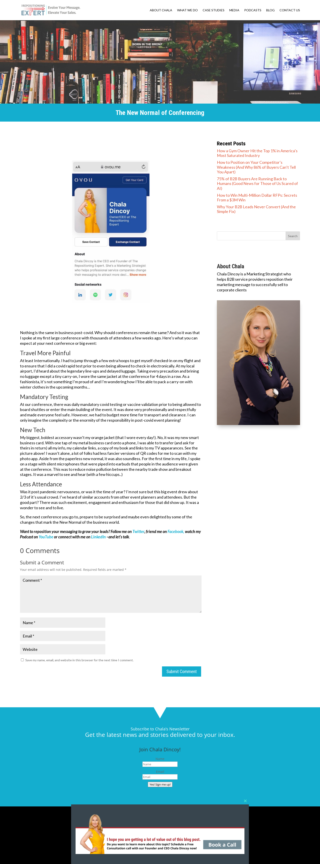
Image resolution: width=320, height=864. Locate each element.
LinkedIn (98, 536)
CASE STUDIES (213, 10)
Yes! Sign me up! (160, 784)
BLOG (270, 10)
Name (160, 759)
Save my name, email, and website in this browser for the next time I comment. (79, 660)
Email (160, 772)
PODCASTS (252, 10)
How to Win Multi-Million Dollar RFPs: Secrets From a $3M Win (257, 197)
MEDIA (234, 10)
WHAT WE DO (187, 10)
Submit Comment (181, 671)
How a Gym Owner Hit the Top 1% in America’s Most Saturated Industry (257, 153)
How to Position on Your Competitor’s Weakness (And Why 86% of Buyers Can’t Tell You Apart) (256, 167)
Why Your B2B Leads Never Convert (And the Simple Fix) (256, 209)
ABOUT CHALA (161, 10)
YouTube (46, 536)
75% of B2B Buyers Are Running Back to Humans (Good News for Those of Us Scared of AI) (257, 183)
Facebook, (176, 531)
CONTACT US (290, 10)
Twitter (138, 531)
